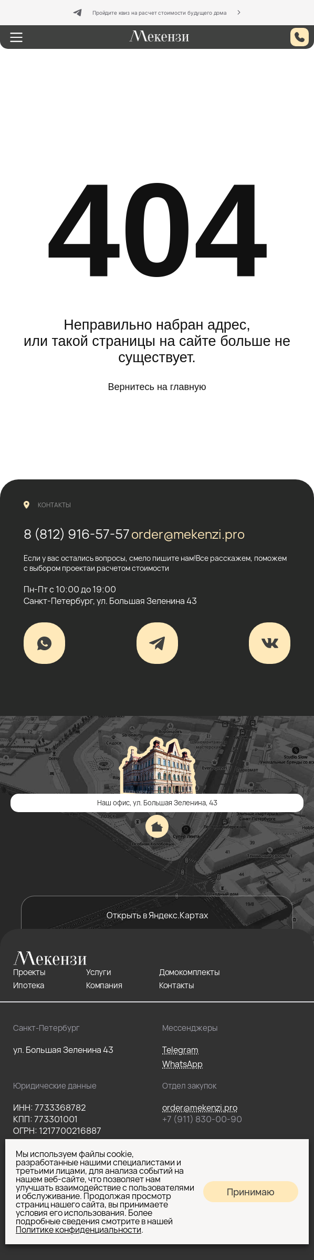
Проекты (29, 972)
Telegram (180, 1050)
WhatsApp (182, 1064)
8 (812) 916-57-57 (77, 533)
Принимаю (251, 1191)
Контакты (176, 985)
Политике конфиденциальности (78, 1229)
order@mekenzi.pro (188, 533)
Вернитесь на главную (157, 387)
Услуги (98, 972)
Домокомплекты (189, 972)
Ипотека (28, 985)
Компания (104, 985)
